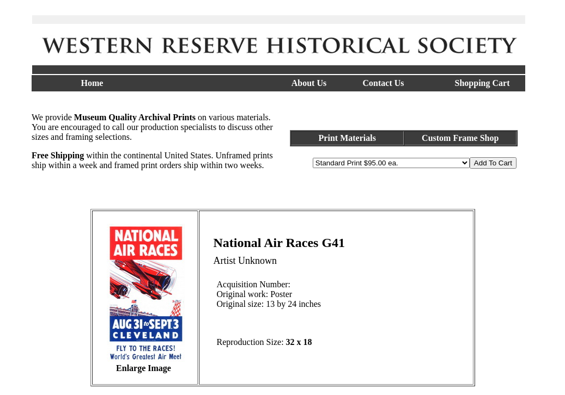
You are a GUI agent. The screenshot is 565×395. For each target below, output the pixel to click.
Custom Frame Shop (460, 138)
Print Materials (347, 138)
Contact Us (383, 83)
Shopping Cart (482, 83)
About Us (308, 83)
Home (92, 83)
